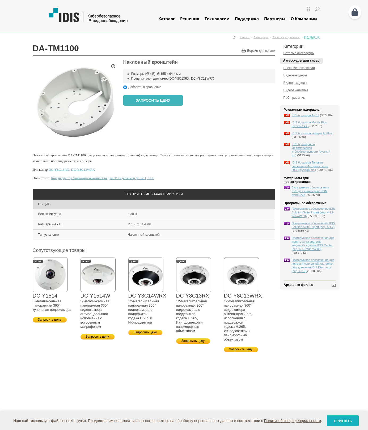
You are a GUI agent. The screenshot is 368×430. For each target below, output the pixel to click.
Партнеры (274, 18)
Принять (343, 420)
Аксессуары (260, 37)
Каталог (166, 18)
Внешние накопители (299, 68)
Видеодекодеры (295, 83)
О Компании (304, 18)
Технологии (217, 18)
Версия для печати (261, 51)
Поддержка (247, 18)
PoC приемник (294, 98)
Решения (189, 18)
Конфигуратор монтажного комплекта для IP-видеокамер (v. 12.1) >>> (102, 178)
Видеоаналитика (296, 90)
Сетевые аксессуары (299, 53)
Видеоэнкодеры (295, 75)
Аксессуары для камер (286, 37)
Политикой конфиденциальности (292, 420)
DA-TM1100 (312, 37)
